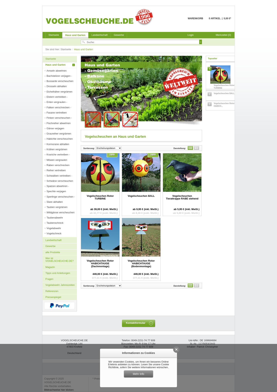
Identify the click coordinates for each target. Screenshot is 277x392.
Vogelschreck (54, 233)
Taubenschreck (55, 222)
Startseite (66, 49)
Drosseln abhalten (57, 86)
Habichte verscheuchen (60, 138)
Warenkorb (178, 21)
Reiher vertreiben (56, 170)
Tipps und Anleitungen (57, 273)
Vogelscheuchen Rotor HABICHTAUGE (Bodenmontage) (141, 263)
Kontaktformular (135, 322)
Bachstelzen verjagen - (59, 75)
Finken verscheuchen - (59, 117)
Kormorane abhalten (58, 144)
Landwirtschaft (100, 34)
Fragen (49, 279)
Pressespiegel (53, 297)
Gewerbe (119, 34)
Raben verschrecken (58, 165)
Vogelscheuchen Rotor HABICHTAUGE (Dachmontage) (100, 263)
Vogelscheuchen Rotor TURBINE (100, 197)
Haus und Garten (75, 35)
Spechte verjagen (56, 191)
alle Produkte (52, 252)
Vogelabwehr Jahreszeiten (60, 285)
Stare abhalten (55, 201)
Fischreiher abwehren (59, 123)
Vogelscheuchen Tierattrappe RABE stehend (182, 197)
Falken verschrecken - (59, 107)
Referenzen (51, 291)
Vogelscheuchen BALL (141, 195)
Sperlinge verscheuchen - (61, 196)
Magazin (50, 267)
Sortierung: (89, 148)
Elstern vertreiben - (57, 96)
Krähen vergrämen (57, 149)
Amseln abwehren (57, 70)
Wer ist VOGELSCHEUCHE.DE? (59, 259)
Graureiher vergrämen (59, 133)
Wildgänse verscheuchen (60, 212)
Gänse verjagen (55, 128)
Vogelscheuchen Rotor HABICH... (224, 104)
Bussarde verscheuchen (60, 81)
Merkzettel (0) (223, 34)
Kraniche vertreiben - (58, 154)
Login (191, 34)
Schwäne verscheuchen (60, 180)
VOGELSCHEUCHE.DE (100, 17)
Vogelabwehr (54, 228)
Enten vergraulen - (57, 102)
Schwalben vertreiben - (59, 175)
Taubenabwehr (55, 217)
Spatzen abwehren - (58, 186)
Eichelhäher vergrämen (59, 91)
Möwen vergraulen (57, 159)
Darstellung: (180, 148)
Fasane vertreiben (57, 112)
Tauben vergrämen (57, 207)
